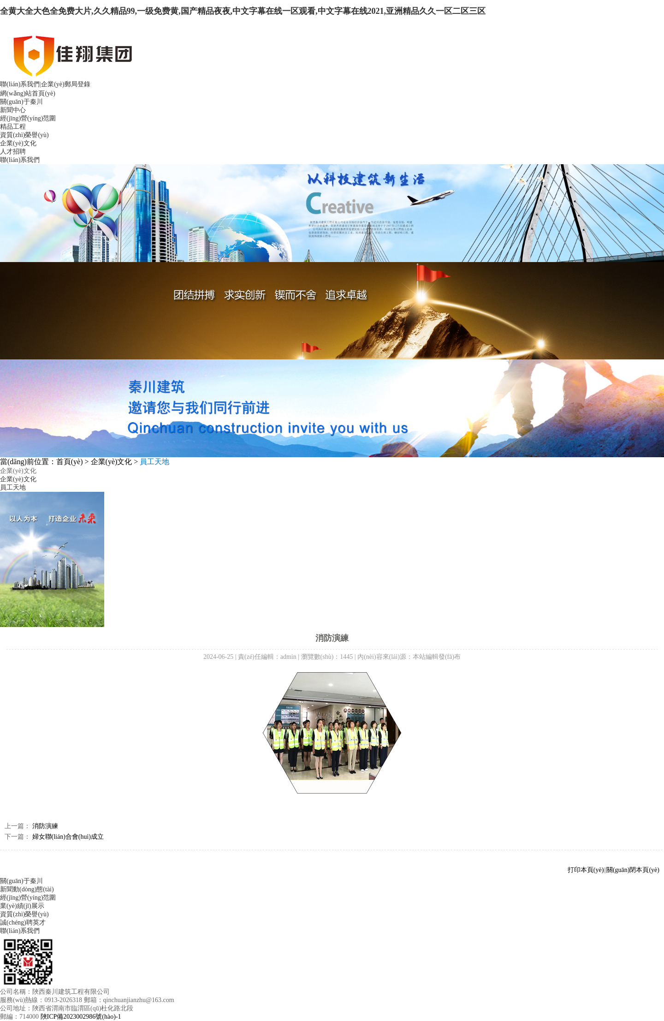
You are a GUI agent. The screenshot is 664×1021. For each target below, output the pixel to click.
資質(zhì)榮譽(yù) (24, 134)
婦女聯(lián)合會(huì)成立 (68, 836)
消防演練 (45, 826)
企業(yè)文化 (18, 143)
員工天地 (13, 487)
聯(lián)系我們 (20, 84)
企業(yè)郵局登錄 (65, 84)
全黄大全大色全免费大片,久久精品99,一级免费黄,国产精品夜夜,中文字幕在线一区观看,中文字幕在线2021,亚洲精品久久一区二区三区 (243, 11)
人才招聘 (13, 151)
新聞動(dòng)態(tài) (27, 889)
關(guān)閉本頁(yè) (632, 869)
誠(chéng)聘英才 (23, 922)
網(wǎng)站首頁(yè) (27, 93)
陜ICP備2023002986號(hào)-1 (81, 1016)
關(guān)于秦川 (21, 101)
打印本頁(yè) (586, 869)
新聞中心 (13, 110)
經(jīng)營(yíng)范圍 (28, 118)
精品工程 (13, 126)
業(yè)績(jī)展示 (22, 905)
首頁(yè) (69, 462)
